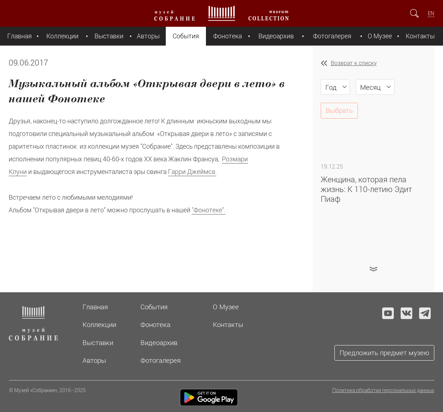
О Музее (380, 36)
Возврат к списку (354, 63)
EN (431, 13)
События (186, 36)
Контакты (420, 36)
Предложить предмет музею (384, 352)
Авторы (148, 36)
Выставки (108, 36)
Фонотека (227, 36)
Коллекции (62, 36)
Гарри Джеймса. (192, 171)
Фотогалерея (332, 36)
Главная (19, 36)
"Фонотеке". (208, 210)
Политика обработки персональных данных (383, 390)
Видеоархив (276, 36)
